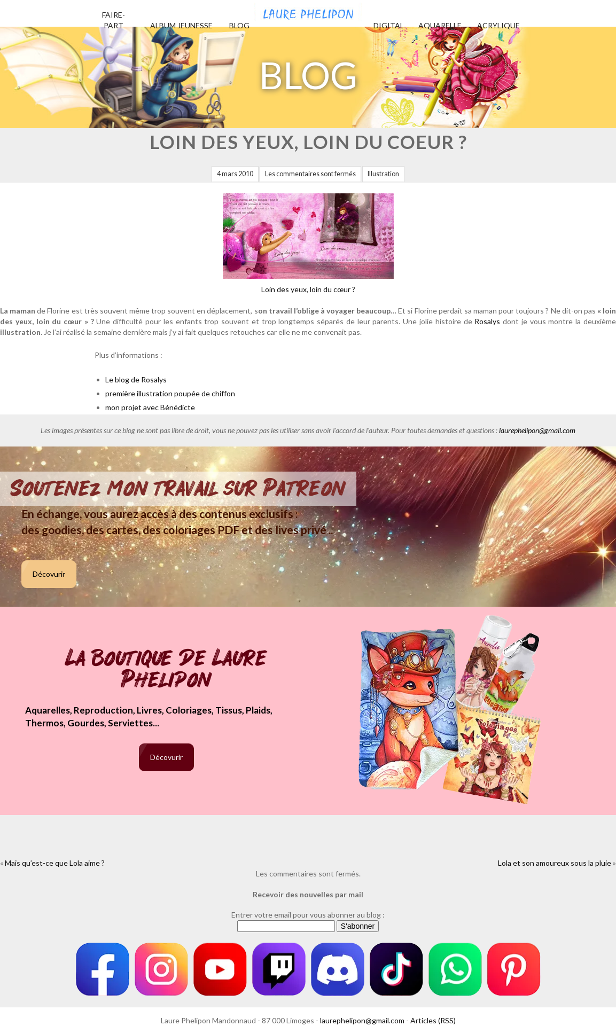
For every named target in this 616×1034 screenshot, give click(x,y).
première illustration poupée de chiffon (170, 393)
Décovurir (49, 573)
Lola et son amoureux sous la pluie (554, 862)
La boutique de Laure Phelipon (166, 670)
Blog (239, 25)
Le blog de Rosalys (136, 379)
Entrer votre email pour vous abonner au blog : (308, 914)
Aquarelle (440, 25)
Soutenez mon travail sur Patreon (178, 488)
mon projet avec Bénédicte (150, 407)
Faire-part (113, 20)
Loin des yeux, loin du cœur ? (308, 243)
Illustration (383, 174)
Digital (388, 25)
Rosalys (487, 321)
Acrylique (498, 25)
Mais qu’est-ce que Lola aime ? (55, 862)
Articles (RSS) (433, 1020)
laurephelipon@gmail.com (537, 430)
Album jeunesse (181, 25)
